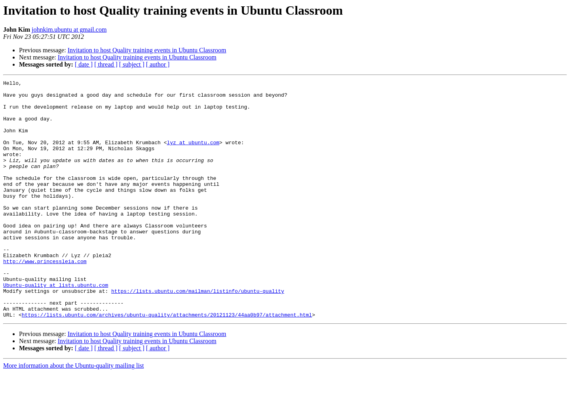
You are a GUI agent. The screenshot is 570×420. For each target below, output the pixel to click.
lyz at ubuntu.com (193, 155)
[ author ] (158, 64)
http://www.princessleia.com (45, 298)
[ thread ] (106, 64)
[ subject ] (131, 64)
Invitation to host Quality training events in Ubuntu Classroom (147, 50)
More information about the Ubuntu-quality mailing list (73, 413)
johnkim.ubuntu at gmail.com (69, 29)
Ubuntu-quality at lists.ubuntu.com (55, 326)
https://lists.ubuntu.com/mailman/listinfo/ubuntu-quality (197, 333)
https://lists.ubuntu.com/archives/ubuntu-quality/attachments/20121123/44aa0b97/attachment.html (167, 362)
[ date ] (84, 64)
